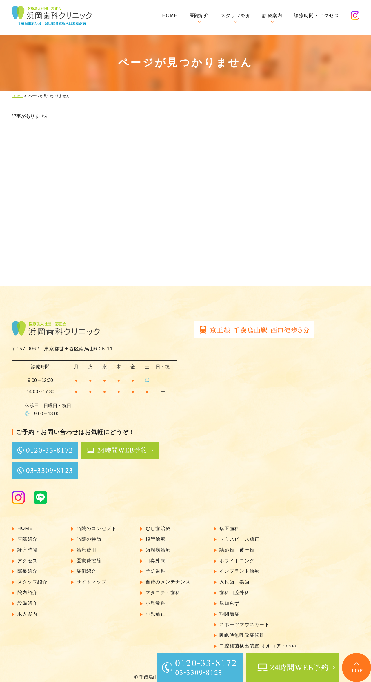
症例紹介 (87, 567)
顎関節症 (229, 610)
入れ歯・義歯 (234, 578)
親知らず (229, 599)
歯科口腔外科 (234, 588)
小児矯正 (156, 610)
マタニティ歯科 (163, 588)
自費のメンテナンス (168, 578)
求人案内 (27, 610)
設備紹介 (27, 599)
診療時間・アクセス (316, 15)
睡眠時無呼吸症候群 (242, 631)
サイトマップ (92, 578)
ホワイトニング (236, 556)
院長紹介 (27, 567)
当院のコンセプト (97, 524)
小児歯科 (156, 599)
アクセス (27, 556)
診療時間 (27, 546)
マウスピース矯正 (239, 535)
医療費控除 (89, 556)
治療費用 (87, 546)
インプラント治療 (239, 567)
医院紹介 (199, 15)
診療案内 (272, 15)
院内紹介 (27, 588)
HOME (169, 15)
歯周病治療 (158, 546)
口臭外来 (156, 556)
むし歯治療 (158, 524)
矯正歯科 (229, 524)
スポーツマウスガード (244, 620)
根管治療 (156, 535)
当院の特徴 (89, 535)
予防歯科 (156, 567)
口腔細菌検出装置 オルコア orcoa (257, 642)
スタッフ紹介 (236, 15)
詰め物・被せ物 (236, 546)
